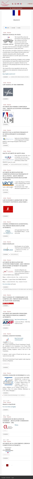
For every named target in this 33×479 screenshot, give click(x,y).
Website (16, 425)
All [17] (7, 27)
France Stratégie (9, 404)
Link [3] (18, 27)
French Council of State (12, 34)
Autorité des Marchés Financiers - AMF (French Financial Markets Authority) (15, 315)
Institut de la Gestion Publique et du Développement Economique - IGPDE (15, 134)
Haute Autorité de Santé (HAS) (14, 153)
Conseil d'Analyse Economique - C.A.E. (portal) (14, 395)
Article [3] (12, 27)
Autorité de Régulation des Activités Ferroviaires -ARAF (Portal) (18, 289)
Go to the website (6, 284)
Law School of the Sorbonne (13, 84)
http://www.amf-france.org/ (21, 319)
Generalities (6, 363)
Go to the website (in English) (9, 406)
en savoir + (5, 124)
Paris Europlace (8, 244)
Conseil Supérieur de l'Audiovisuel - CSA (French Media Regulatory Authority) (16, 225)
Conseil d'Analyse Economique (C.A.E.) (16, 375)
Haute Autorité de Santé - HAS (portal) (19, 164)
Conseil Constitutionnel (12, 336)
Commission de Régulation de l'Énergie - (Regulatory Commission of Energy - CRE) (15, 420)
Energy (4, 430)
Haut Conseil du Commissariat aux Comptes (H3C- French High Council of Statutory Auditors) (15, 298)
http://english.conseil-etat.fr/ (9, 74)
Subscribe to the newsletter (17, 8)
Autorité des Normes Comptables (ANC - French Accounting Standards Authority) (16, 108)
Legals (12, 477)
